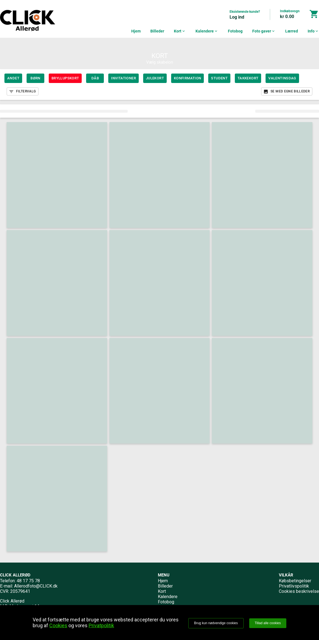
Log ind (237, 17)
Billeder (157, 31)
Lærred (291, 31)
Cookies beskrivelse (299, 591)
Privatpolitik (101, 625)
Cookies (58, 625)
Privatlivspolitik (294, 586)
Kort (180, 31)
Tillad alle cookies (268, 623)
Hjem (136, 31)
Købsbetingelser (295, 580)
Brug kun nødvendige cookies (216, 623)
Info (313, 31)
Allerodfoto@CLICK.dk (36, 586)
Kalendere (206, 31)
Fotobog (235, 31)
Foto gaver (264, 31)
